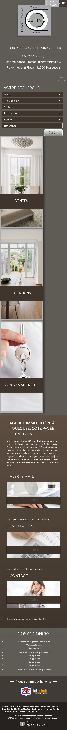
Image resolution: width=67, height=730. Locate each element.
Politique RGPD (30, 711)
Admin (56, 709)
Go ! (53, 132)
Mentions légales (22, 709)
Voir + (33, 500)
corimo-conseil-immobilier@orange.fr (32, 61)
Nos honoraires (38, 709)
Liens (49, 709)
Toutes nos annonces (12, 711)
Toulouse (48, 444)
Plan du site (7, 709)
